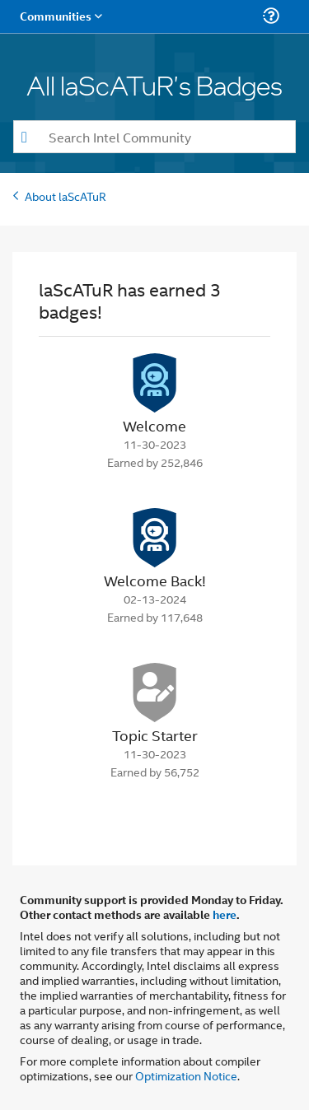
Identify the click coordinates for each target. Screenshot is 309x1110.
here (224, 914)
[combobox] (154, 136)
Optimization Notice (186, 1075)
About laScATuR (65, 195)
